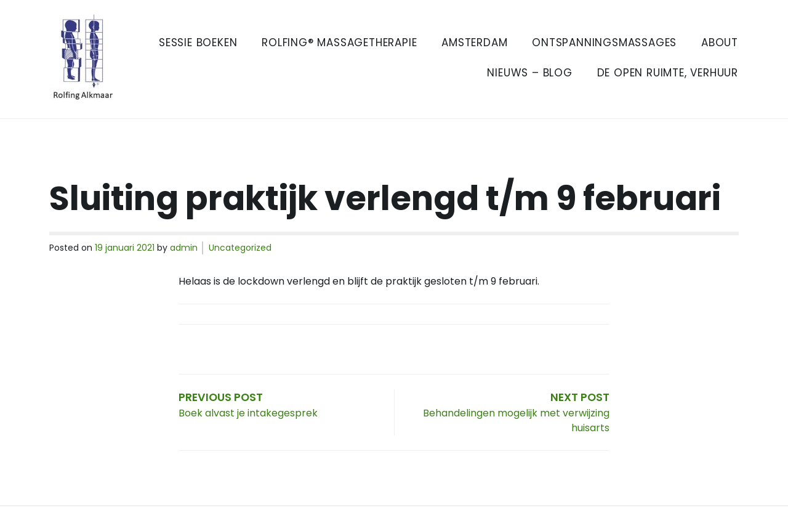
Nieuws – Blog (529, 72)
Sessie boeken (198, 42)
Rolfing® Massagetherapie (339, 42)
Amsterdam (474, 42)
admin (184, 247)
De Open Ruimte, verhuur (667, 72)
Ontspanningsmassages (604, 42)
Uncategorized (240, 247)
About (719, 42)
